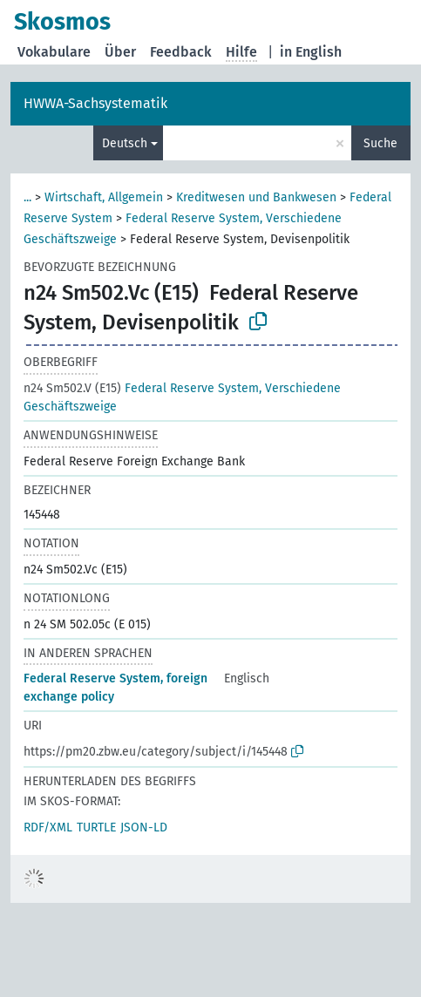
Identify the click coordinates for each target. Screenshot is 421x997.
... (27, 197)
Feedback (181, 52)
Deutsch (124, 143)
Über (120, 52)
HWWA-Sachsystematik (95, 103)
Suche (380, 143)
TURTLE (96, 827)
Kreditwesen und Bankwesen (256, 197)
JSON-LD (143, 827)
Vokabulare (54, 52)
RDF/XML (48, 827)
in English (311, 52)
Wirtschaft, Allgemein (103, 197)
